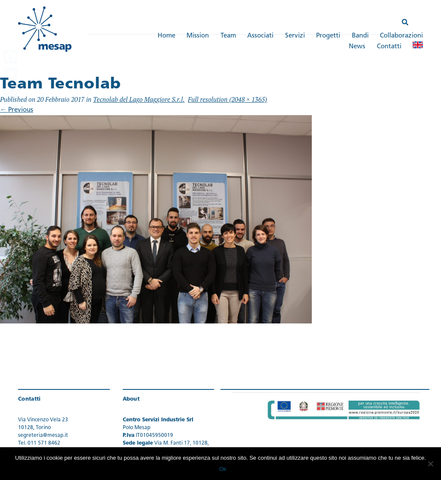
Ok (223, 469)
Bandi (360, 36)
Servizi (295, 36)
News (357, 47)
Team (228, 36)
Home (166, 36)
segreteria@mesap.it (43, 435)
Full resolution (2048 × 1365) (227, 99)
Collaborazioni (401, 36)
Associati (260, 36)
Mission (197, 36)
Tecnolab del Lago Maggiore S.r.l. (139, 99)
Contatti (389, 47)
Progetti (328, 36)
